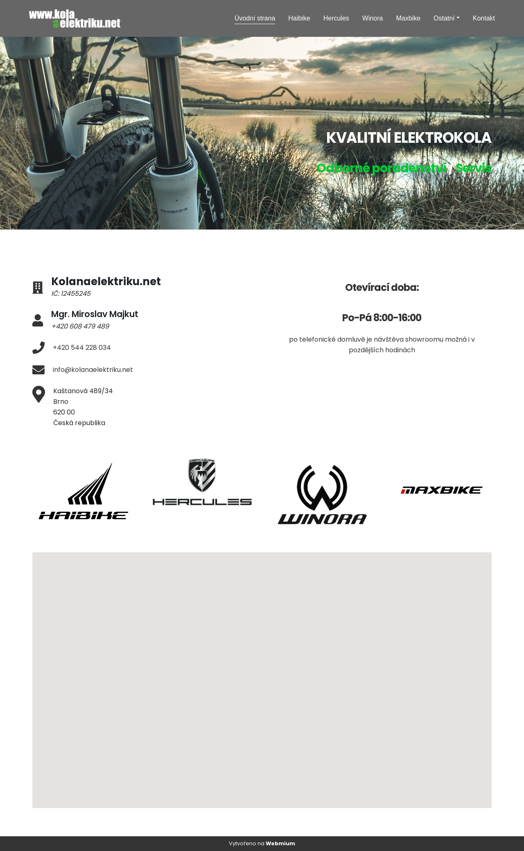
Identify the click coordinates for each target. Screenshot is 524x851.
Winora (372, 18)
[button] (289, 715)
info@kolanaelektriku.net (93, 369)
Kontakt (484, 18)
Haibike (299, 18)
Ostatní (444, 18)
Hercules (336, 18)
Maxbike (408, 18)
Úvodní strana (255, 18)
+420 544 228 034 (82, 347)
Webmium (280, 843)
